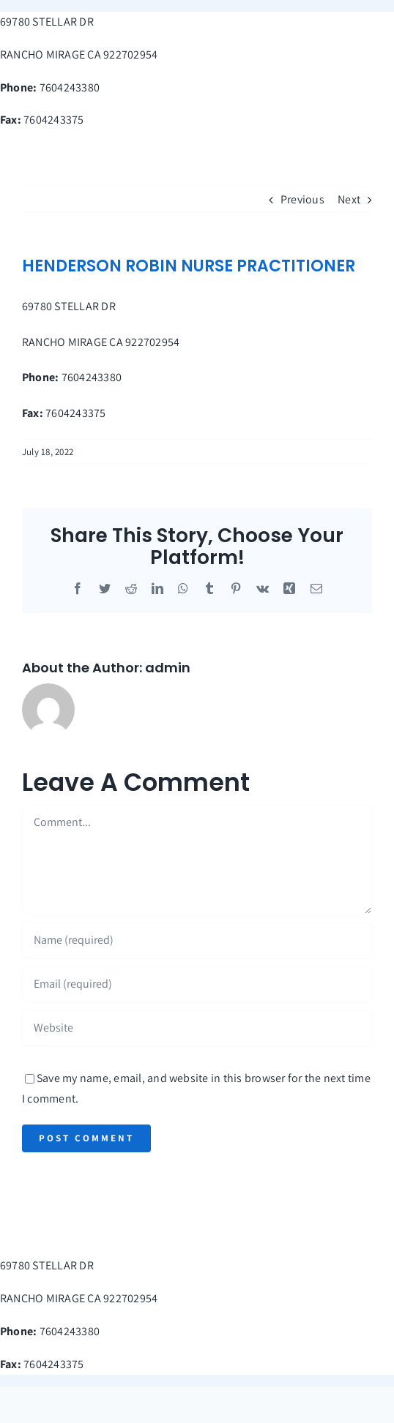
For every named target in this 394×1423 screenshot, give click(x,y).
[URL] (197, 1028)
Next (349, 199)
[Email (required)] (197, 984)
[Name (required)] (197, 940)
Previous (302, 199)
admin (167, 667)
